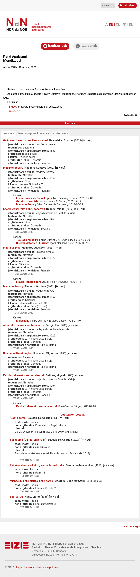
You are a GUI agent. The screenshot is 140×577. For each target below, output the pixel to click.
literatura (8, 133)
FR (124, 25)
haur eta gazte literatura (33, 133)
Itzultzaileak (55, 46)
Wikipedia (14, 111)
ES (118, 25)
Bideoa (13, 106)
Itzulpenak (86, 46)
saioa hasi (127, 5)
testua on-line (23, 232)
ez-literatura (60, 133)
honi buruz (107, 5)
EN (131, 25)
